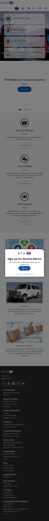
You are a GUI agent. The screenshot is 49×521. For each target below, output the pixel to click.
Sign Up (24, 268)
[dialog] (24, 263)
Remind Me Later (28, 274)
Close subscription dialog (43, 249)
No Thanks (19, 274)
